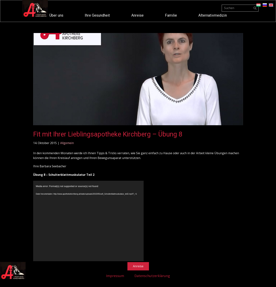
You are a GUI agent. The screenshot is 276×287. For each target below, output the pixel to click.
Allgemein (67, 143)
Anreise (137, 15)
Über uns (56, 15)
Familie (171, 15)
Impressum (115, 276)
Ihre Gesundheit (97, 15)
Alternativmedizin (212, 15)
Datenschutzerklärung (152, 276)
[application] (88, 222)
